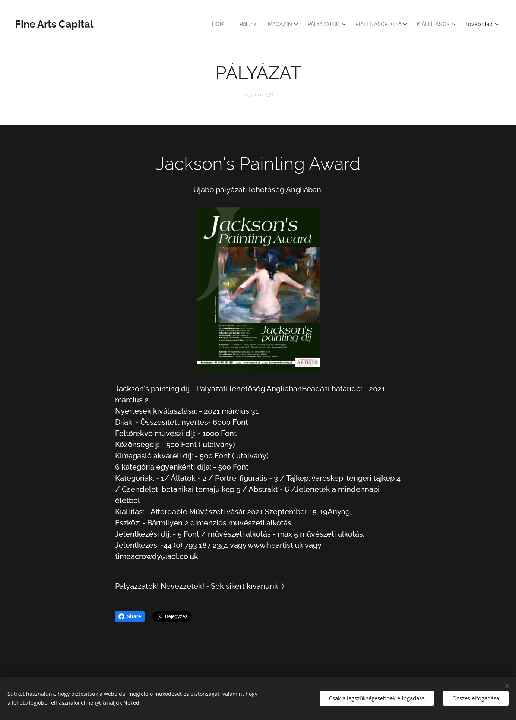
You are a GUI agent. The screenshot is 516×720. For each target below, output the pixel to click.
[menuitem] (210, 24)
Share (129, 616)
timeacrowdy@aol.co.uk (156, 556)
